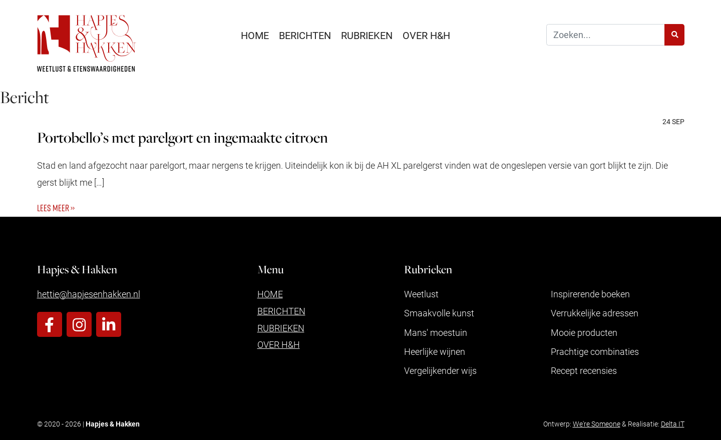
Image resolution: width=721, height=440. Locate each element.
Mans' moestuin (435, 332)
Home (255, 35)
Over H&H (426, 35)
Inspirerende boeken (590, 294)
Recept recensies (584, 370)
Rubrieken (367, 35)
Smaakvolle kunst (439, 313)
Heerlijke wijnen (434, 351)
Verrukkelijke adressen (594, 313)
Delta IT (672, 423)
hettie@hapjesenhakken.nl (88, 294)
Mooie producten (584, 332)
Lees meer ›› (56, 208)
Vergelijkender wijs (440, 370)
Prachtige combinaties (595, 351)
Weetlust (421, 294)
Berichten (305, 35)
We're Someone (596, 423)
